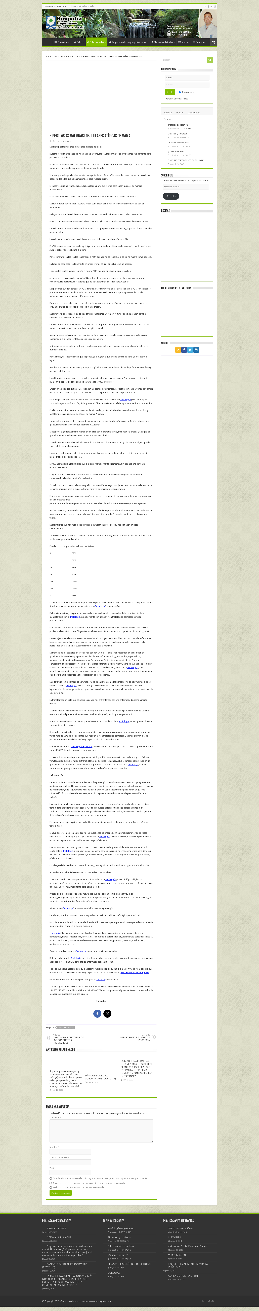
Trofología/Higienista (81, 746)
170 (188, 137)
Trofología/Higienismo (179, 125)
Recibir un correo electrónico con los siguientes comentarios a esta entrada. (89, 1183)
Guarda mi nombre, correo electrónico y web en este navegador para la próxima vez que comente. (100, 1178)
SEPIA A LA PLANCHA (59, 1237)
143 (189, 146)
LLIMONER (174, 1237)
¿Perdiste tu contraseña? (176, 98)
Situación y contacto (177, 133)
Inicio (48, 41)
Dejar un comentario (62, 141)
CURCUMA (114, 1272)
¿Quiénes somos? (176, 151)
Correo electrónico (59, 1157)
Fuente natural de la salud (83, 6)
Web (52, 1168)
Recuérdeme (186, 92)
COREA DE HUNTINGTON (183, 1275)
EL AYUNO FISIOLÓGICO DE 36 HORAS (186, 160)
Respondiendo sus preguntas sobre (127, 42)
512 (189, 129)
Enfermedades (95, 42)
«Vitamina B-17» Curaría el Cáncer (188, 1246)
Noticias (183, 42)
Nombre (54, 1147)
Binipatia (59, 56)
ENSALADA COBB (56, 1228)
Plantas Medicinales (162, 42)
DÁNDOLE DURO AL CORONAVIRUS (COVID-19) (100, 1077)
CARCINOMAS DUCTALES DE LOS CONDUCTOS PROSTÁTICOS (70, 1039)
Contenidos (62, 42)
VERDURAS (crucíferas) (181, 1228)
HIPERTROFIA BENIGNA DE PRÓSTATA (133, 1037)
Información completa (178, 142)
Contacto (199, 42)
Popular (180, 112)
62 (124, 1277)
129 (189, 155)
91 (184, 164)
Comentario (56, 1117)
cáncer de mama (65, 1028)
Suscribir (171, 196)
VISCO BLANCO (177, 1255)
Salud (78, 42)
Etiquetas (168, 119)
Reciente (168, 112)
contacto (101, 979)
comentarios (194, 112)
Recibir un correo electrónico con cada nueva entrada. (78, 1187)
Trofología (125, 399)
